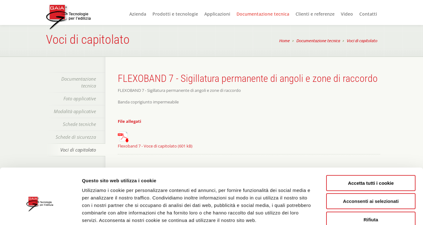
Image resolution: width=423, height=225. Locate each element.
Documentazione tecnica (262, 14)
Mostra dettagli (332, 212)
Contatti (368, 14)
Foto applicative (79, 98)
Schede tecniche (79, 124)
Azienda (137, 14)
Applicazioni (217, 14)
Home (284, 41)
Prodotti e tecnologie (175, 14)
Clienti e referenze (315, 14)
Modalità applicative (75, 111)
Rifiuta (371, 185)
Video (347, 14)
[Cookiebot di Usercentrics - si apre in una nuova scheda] (40, 213)
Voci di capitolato (361, 41)
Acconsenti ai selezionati (371, 167)
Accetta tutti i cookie (371, 148)
